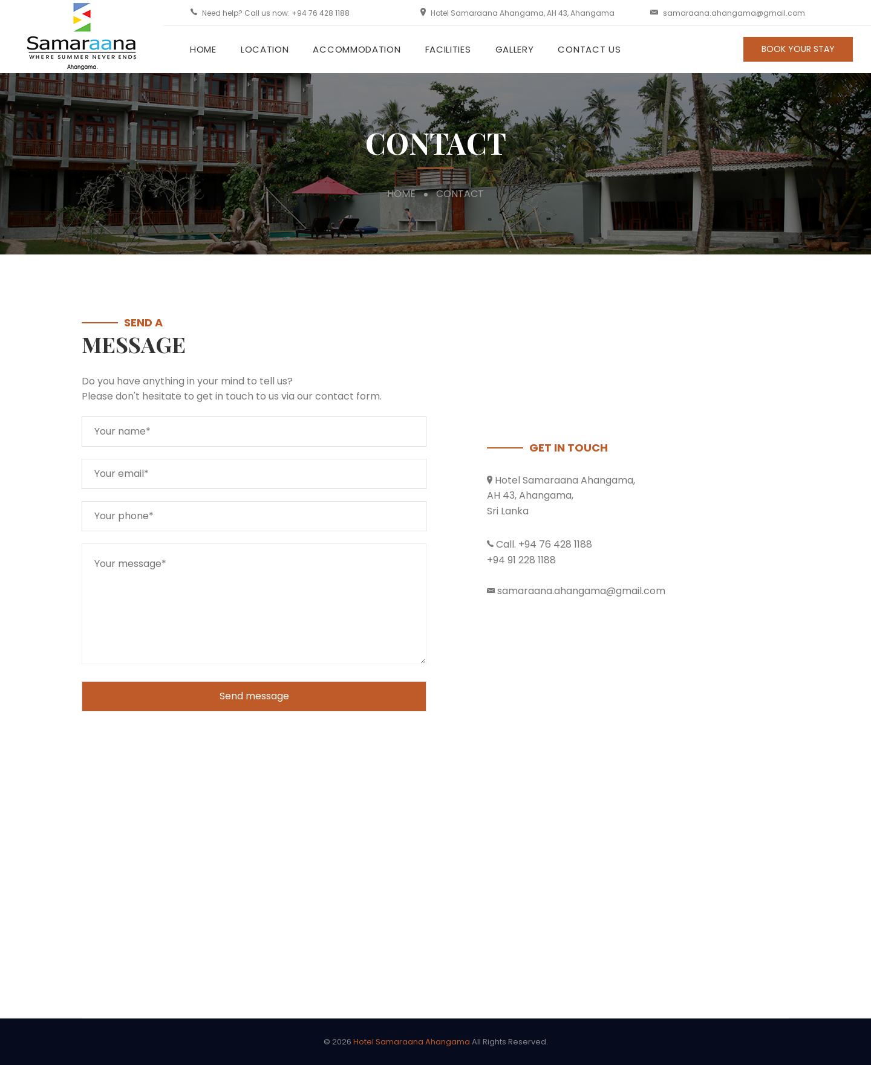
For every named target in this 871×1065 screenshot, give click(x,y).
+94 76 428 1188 (321, 13)
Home (203, 49)
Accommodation (356, 49)
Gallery (514, 49)
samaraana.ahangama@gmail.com (734, 13)
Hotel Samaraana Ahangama (411, 1041)
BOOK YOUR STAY (798, 49)
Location (265, 49)
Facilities (448, 49)
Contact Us (589, 49)
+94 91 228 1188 (521, 560)
